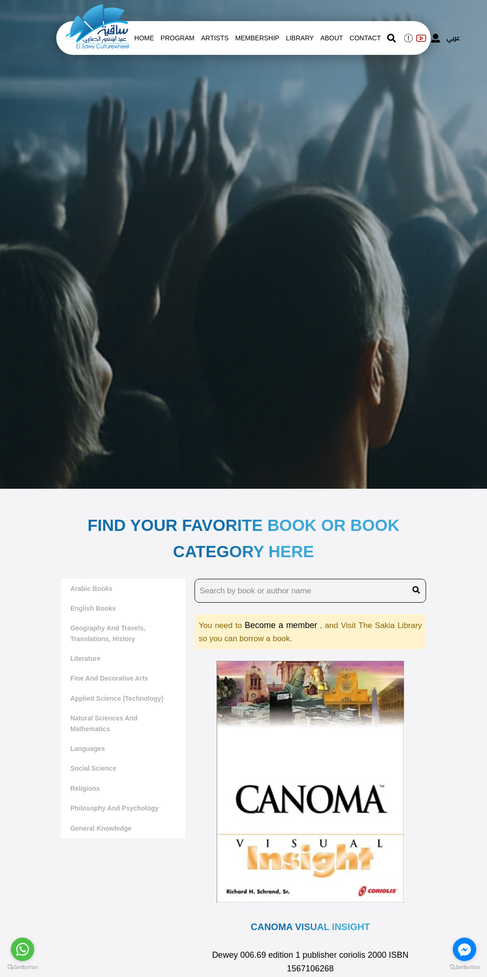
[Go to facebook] (464, 949)
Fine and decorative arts (109, 678)
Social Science (93, 768)
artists (215, 38)
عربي (453, 38)
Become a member (282, 625)
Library (300, 38)
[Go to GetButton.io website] (22, 967)
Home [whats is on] (144, 38)
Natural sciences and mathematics (103, 723)
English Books (93, 608)
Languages (87, 748)
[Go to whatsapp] (22, 949)
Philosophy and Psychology (114, 808)
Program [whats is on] (178, 38)
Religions (85, 788)
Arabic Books (91, 588)
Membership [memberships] (257, 38)
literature (85, 658)
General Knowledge (101, 828)
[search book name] (310, 591)
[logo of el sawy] (97, 10)
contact (365, 38)
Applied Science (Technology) (117, 698)
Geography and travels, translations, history (108, 633)
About (332, 38)
